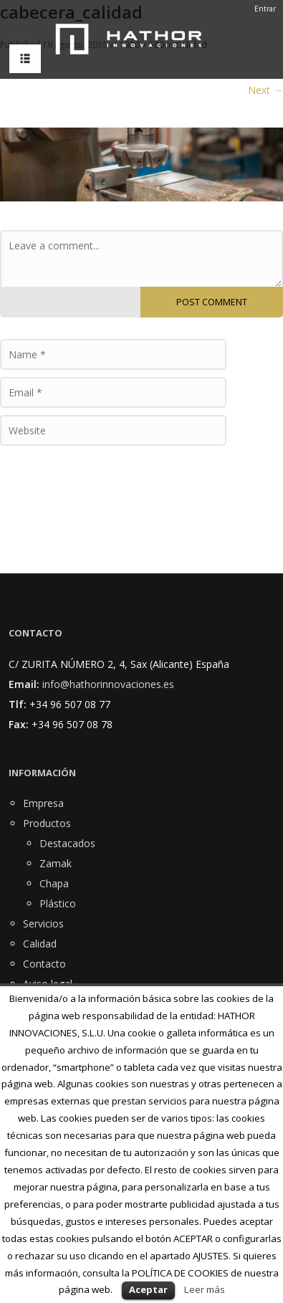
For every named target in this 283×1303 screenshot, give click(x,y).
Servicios (43, 923)
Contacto (44, 963)
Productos (47, 823)
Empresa (43, 803)
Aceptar (148, 1289)
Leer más (204, 1289)
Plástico (57, 903)
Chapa (54, 883)
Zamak (55, 863)
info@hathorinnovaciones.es (108, 684)
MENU (21, 59)
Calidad (40, 943)
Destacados (67, 843)
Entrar (265, 9)
